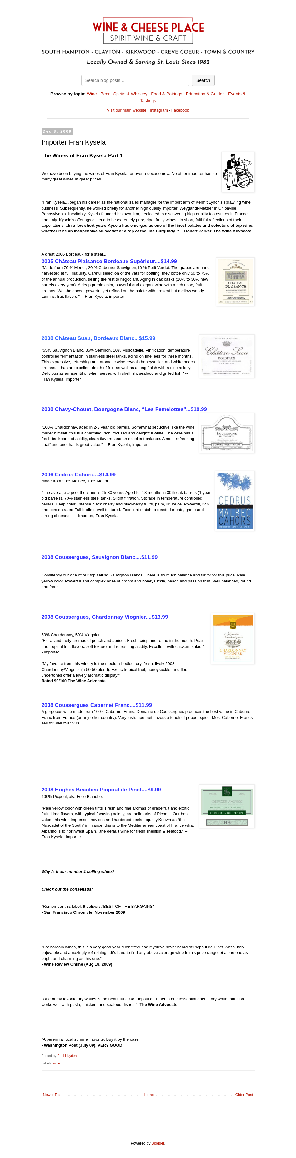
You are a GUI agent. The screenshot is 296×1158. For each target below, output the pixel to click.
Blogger (158, 1143)
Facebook (180, 110)
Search (203, 80)
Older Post (244, 1095)
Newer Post (53, 1095)
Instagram (159, 110)
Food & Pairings (166, 93)
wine (56, 1063)
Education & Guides (205, 93)
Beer (105, 93)
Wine (92, 93)
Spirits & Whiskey (130, 93)
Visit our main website (126, 110)
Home (149, 1095)
